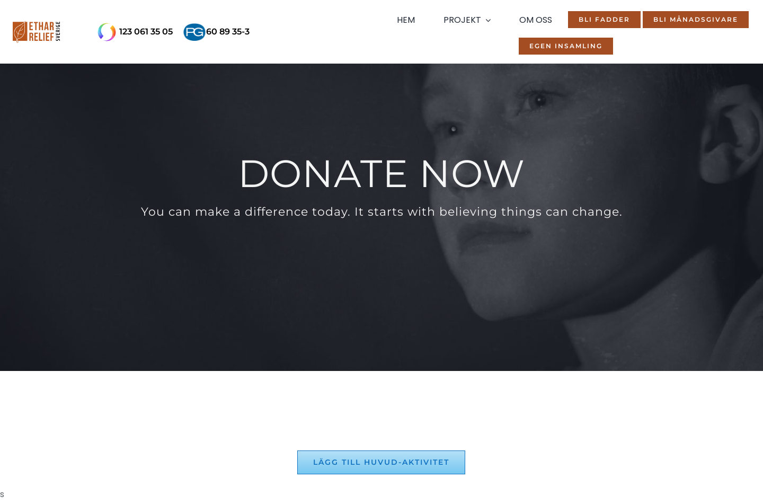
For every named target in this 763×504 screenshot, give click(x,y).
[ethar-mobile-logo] (36, 32)
